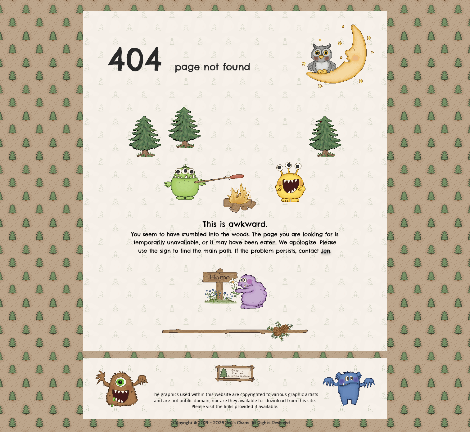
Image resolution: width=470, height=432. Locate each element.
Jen (325, 250)
